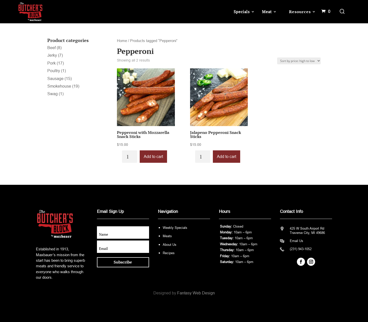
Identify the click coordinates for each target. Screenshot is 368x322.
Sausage (55, 78)
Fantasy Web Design (196, 293)
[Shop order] (299, 60)
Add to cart (153, 156)
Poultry (53, 71)
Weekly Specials (175, 228)
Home (122, 41)
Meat (267, 11)
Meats (167, 236)
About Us (169, 245)
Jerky (52, 55)
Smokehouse (59, 86)
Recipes (169, 253)
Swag (52, 94)
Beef (51, 48)
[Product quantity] (129, 156)
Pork (51, 63)
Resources (300, 11)
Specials (242, 11)
